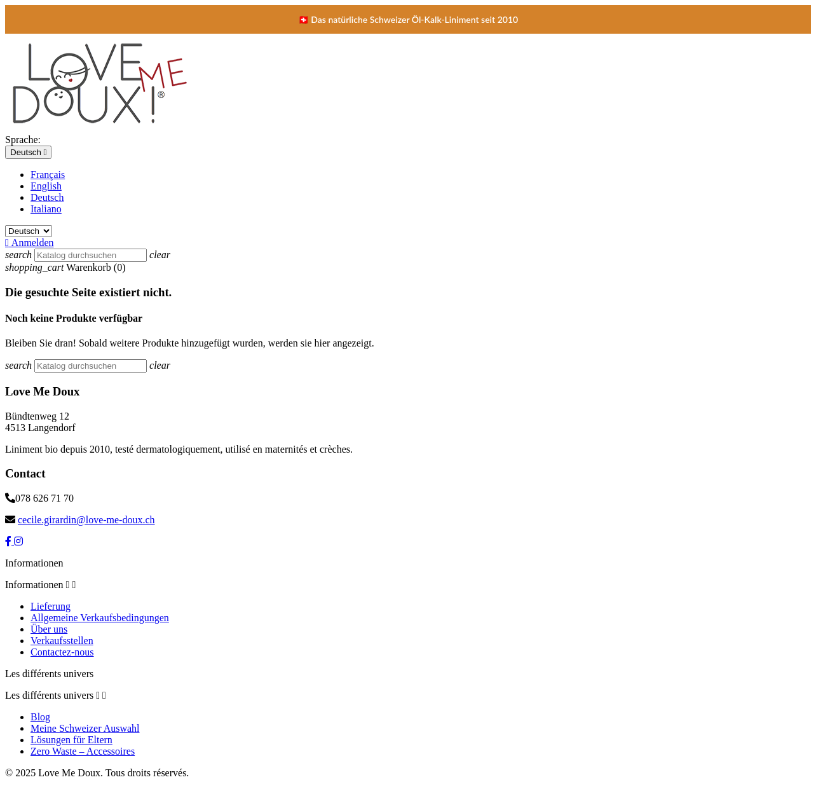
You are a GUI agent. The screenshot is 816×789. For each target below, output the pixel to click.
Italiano (46, 208)
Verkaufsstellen (62, 640)
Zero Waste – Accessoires (83, 751)
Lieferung (51, 606)
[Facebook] (9, 541)
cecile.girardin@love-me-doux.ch (86, 519)
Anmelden (29, 242)
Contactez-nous (62, 652)
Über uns (49, 629)
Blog (40, 716)
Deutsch (47, 197)
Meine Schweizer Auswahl (85, 728)
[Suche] (90, 255)
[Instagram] (18, 541)
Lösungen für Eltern (71, 739)
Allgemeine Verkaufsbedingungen (100, 617)
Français (48, 174)
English (46, 186)
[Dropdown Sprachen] (28, 152)
